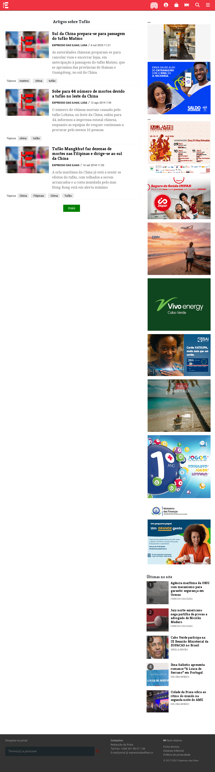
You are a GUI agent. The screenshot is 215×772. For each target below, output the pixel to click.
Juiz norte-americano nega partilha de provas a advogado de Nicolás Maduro (189, 616)
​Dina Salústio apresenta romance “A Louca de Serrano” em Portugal (188, 669)
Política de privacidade (176, 754)
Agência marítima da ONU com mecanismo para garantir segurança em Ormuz (190, 589)
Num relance (172, 740)
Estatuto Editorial (173, 750)
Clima (54, 195)
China (23, 195)
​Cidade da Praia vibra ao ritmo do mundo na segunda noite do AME (188, 696)
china (38, 80)
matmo (24, 80)
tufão (51, 80)
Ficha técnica (171, 746)
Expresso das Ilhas (65, 45)
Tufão (68, 195)
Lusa (84, 45)
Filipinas (38, 195)
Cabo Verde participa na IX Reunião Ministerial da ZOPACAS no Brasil (189, 641)
